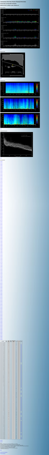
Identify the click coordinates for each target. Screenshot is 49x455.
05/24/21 (1, 186)
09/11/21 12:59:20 (3, 394)
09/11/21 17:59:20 (3, 414)
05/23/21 (1, 185)
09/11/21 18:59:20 (3, 418)
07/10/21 (1, 252)
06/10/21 (1, 210)
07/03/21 (1, 242)
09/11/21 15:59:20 (3, 406)
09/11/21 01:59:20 (3, 349)
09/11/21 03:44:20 (3, 356)
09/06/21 (1, 333)
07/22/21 (1, 269)
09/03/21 (1, 329)
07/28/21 (1, 277)
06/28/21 (1, 235)
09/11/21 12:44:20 (3, 393)
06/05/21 (1, 203)
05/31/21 (1, 196)
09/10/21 (1, 339)
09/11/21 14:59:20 (3, 402)
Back (1, 49)
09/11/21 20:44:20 (3, 425)
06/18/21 (1, 221)
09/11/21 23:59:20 (3, 438)
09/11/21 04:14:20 (3, 358)
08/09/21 (1, 294)
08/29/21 (1, 322)
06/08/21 (1, 207)
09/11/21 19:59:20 (3, 422)
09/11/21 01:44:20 (3, 348)
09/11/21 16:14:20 (3, 407)
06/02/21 (1, 199)
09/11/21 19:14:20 (3, 419)
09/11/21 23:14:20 (3, 435)
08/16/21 (1, 304)
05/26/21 (1, 189)
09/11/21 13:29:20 (3, 396)
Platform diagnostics (2, 453)
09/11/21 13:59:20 (3, 398)
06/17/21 (1, 220)
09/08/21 (1, 336)
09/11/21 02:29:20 (3, 351)
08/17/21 (1, 305)
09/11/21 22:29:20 (3, 432)
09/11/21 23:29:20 (3, 436)
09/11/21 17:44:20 (3, 413)
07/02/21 (1, 241)
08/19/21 (1, 308)
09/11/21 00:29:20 (3, 343)
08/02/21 (1, 284)
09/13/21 (1, 441)
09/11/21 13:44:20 (3, 397)
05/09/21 (1, 165)
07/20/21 (1, 266)
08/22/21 (1, 312)
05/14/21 (1, 172)
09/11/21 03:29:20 (3, 355)
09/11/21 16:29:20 (3, 408)
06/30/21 (1, 238)
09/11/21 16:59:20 (3, 410)
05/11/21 (1, 168)
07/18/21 (1, 263)
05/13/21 (1, 171)
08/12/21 (1, 298)
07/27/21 (1, 276)
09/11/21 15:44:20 (3, 405)
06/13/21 (1, 214)
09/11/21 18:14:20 (3, 415)
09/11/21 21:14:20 (3, 427)
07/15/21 (1, 259)
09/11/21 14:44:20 (3, 401)
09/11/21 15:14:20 (3, 403)
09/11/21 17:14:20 (3, 411)
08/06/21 (1, 290)
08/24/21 (1, 315)
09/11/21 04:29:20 (3, 359)
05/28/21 (1, 192)
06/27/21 (1, 234)
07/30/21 (1, 280)
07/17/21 (1, 262)
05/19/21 (1, 179)
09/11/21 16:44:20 (3, 409)
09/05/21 (1, 332)
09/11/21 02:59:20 (3, 353)
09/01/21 (1, 326)
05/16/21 (1, 175)
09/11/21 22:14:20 (3, 431)
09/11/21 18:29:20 (3, 416)
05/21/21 (1, 182)
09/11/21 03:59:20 (3, 357)
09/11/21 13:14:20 (3, 395)
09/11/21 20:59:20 (3, 426)
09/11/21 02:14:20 (3, 350)
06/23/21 (1, 228)
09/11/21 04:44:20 (3, 360)
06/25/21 (1, 231)
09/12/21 (1, 440)
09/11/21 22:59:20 (3, 434)
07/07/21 (1, 248)
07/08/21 (1, 249)
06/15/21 (1, 217)
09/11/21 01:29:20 (3, 347)
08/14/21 (1, 301)
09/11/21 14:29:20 (3, 400)
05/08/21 (1, 164)
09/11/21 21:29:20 (3, 428)
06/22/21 (1, 227)
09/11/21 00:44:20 (3, 344)
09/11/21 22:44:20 (3, 433)
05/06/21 (1, 161)
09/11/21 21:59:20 (3, 430)
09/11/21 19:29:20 (3, 420)
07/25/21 (1, 273)
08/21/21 (1, 311)
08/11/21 (1, 297)
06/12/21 (1, 213)
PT (21, 344)
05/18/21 (1, 178)
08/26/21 (1, 318)
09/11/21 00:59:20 (3, 345)
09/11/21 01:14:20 (3, 346)
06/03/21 (1, 200)
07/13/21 (1, 256)
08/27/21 (1, 319)
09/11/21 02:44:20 (3, 352)
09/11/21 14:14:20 (3, 399)
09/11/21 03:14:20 (3, 354)
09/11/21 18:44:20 (3, 417)
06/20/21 (1, 224)
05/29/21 (1, 193)
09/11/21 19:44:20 (3, 421)
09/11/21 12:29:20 (3, 392)
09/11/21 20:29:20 (3, 424)
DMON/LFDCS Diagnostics (3, 452)
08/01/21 (1, 283)
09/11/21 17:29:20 (3, 412)
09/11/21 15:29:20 (3, 404)
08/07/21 (1, 291)
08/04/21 (1, 287)
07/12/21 (1, 255)
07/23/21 (1, 270)
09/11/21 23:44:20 (3, 437)
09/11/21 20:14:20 (3, 423)
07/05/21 (1, 245)
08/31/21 (1, 325)
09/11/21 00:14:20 (3, 342)
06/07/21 (1, 206)
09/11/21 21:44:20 (3, 429)
